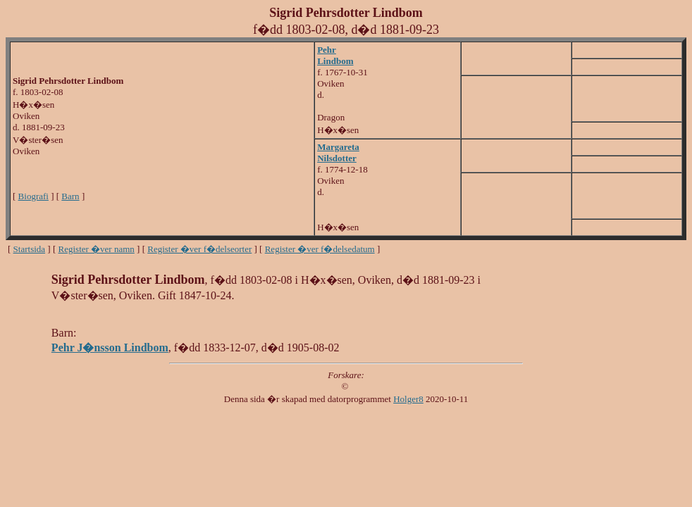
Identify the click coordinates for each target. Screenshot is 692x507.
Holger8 (408, 399)
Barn (70, 196)
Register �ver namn (96, 249)
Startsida (29, 249)
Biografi (33, 196)
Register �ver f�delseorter (199, 249)
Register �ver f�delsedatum (320, 249)
